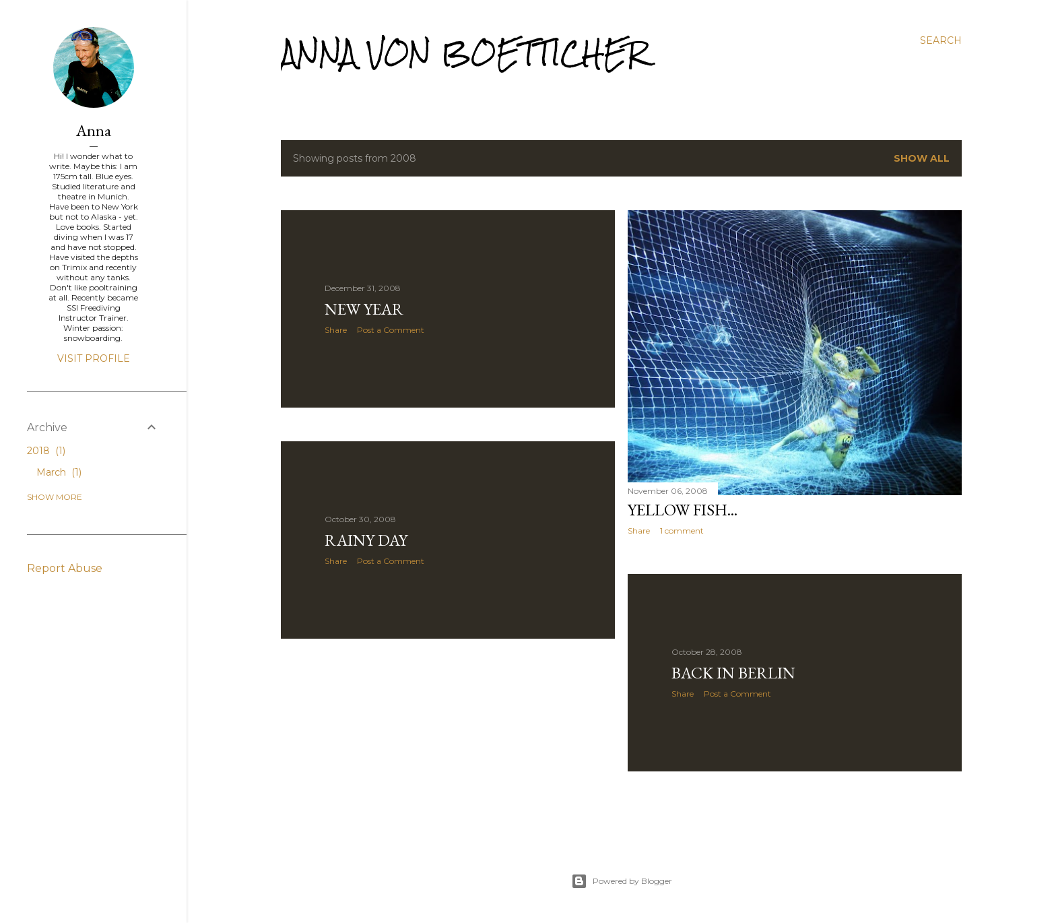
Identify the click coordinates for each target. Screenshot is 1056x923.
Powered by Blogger (621, 881)
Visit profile (93, 358)
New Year (364, 308)
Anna (93, 130)
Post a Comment (390, 330)
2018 (46, 451)
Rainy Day (366, 540)
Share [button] (336, 330)
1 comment (682, 531)
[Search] (941, 40)
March (58, 472)
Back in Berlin (733, 672)
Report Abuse (64, 568)
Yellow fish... (682, 509)
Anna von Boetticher (464, 53)
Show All (922, 158)
